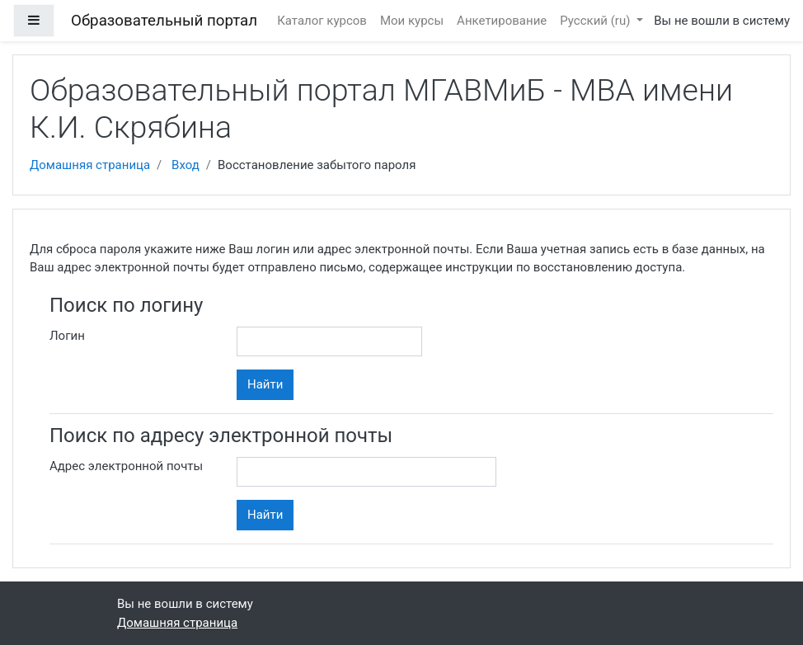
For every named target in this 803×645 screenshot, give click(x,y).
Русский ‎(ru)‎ (596, 20)
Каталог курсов (322, 20)
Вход (185, 165)
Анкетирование (502, 20)
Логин (67, 335)
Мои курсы (412, 20)
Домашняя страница (90, 165)
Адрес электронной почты (126, 466)
